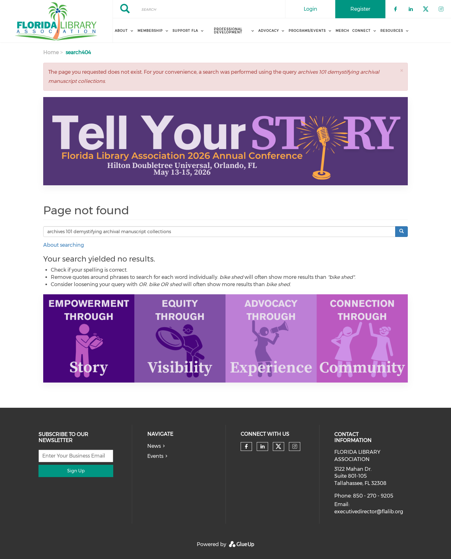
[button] (401, 70)
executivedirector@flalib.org (368, 512)
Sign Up (76, 471)
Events (155, 456)
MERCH (342, 31)
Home (51, 52)
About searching (63, 245)
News (154, 446)
